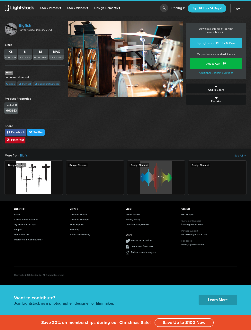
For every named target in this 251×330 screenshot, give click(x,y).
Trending (74, 229)
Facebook (15, 132)
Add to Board (216, 88)
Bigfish (25, 25)
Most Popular (77, 224)
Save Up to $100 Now (184, 322)
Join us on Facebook (142, 246)
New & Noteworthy (80, 234)
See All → (240, 155)
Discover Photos (78, 214)
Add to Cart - (216, 63)
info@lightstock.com (192, 224)
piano (10, 83)
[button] (50, 8)
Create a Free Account (26, 219)
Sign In (238, 8)
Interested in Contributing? (28, 239)
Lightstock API (21, 234)
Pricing (177, 8)
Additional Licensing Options (216, 73)
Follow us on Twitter (141, 240)
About (17, 214)
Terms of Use (133, 214)
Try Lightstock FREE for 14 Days (216, 43)
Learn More (218, 299)
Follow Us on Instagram (143, 252)
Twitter (36, 132)
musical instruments (47, 83)
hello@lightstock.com (192, 244)
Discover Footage (79, 219)
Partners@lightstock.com (194, 234)
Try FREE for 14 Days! (207, 8)
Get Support (187, 214)
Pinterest (15, 140)
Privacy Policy (133, 219)
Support (18, 229)
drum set (25, 83)
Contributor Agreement (138, 224)
